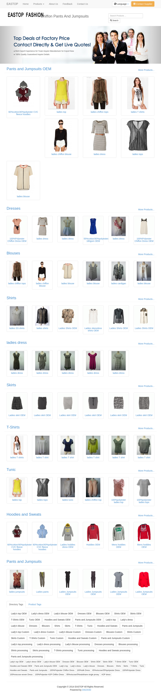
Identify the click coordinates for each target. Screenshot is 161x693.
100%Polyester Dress (131, 670)
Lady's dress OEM (40, 613)
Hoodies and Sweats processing (114, 650)
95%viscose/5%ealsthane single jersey (83, 674)
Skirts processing (41, 650)
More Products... (146, 70)
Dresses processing (104, 644)
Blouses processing (128, 644)
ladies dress (17, 342)
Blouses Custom (114, 632)
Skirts (11, 385)
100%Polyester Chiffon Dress (62, 670)
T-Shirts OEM (17, 619)
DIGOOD (86, 690)
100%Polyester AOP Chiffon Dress (49, 674)
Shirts (11, 298)
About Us (53, 4)
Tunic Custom (56, 638)
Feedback (67, 4)
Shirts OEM (119, 613)
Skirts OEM (135, 613)
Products (38, 4)
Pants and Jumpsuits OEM (29, 69)
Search (114, 20)
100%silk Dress (83, 670)
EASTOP (12, 4)
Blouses (13, 253)
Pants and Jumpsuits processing (27, 656)
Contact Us (82, 4)
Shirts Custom (134, 632)
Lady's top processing (21, 644)
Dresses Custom (93, 632)
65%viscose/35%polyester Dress (106, 670)
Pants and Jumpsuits (24, 561)
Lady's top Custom (20, 632)
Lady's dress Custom (44, 632)
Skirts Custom (18, 638)
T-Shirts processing (63, 650)
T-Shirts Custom (37, 638)
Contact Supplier (142, 4)
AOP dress (106, 674)
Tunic (11, 469)
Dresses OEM (84, 613)
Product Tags (34, 604)
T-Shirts (13, 427)
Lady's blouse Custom (70, 632)
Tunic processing (86, 650)
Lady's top (111, 619)
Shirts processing (19, 650)
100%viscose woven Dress (21, 674)
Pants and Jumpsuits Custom (115, 638)
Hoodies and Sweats (24, 514)
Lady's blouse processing (77, 644)
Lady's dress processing (49, 644)
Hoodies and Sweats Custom (82, 638)
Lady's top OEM (19, 613)
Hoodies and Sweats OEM (57, 619)
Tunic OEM (34, 619)
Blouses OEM (103, 613)
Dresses (13, 208)
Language (121, 4)
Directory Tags (16, 604)
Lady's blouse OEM (63, 613)
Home (26, 4)
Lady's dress (126, 619)
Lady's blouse (17, 626)
